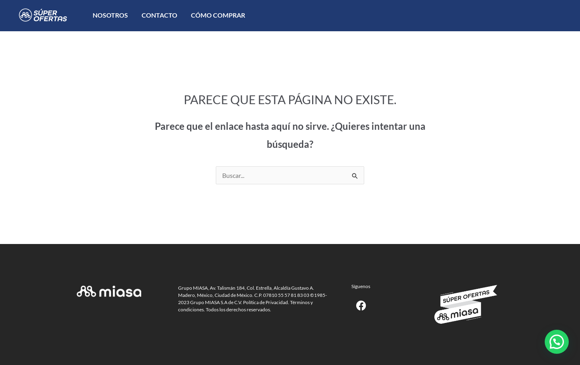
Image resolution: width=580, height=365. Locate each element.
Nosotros (110, 15)
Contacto (159, 15)
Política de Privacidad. (266, 302)
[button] (557, 342)
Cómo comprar (218, 15)
